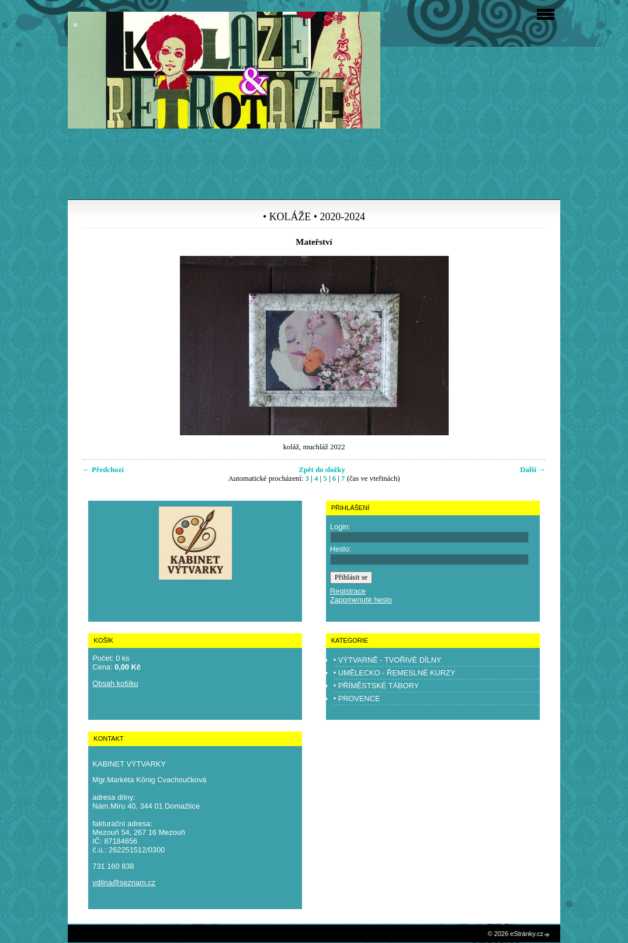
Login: (340, 526)
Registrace (348, 591)
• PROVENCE (357, 698)
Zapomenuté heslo (361, 599)
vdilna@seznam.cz (123, 882)
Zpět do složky (322, 470)
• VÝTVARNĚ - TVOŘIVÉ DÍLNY (388, 660)
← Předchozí (103, 470)
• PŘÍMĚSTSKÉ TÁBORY (376, 685)
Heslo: (340, 549)
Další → (533, 470)
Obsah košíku (115, 683)
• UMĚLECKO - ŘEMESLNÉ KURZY (395, 672)
